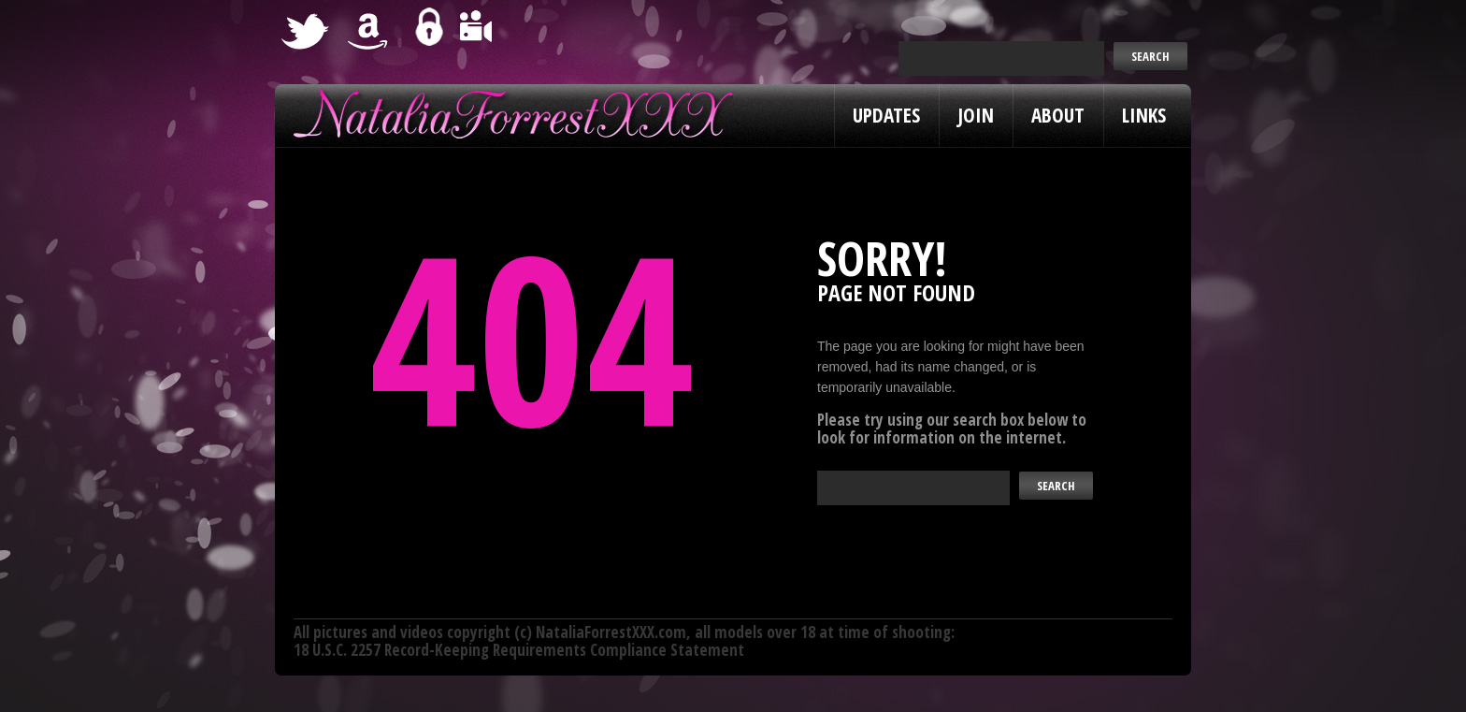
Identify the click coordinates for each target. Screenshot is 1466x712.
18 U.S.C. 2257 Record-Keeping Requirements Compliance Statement (519, 650)
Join (975, 115)
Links (1144, 115)
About (1058, 115)
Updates (886, 115)
